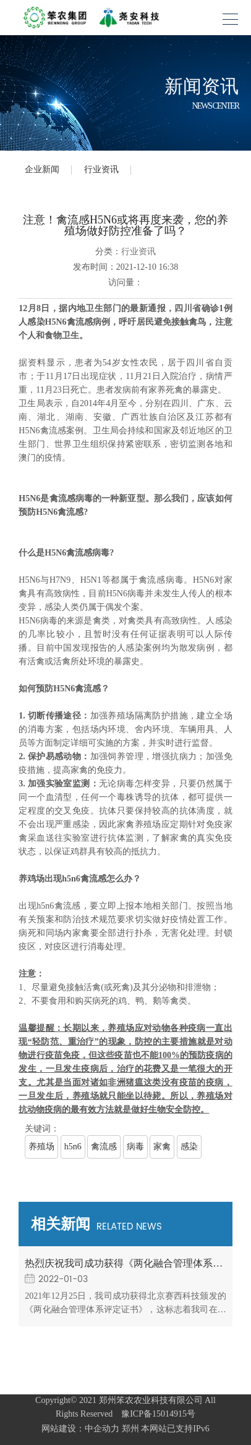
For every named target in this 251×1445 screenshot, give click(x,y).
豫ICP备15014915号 (155, 1413)
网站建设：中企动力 (80, 1428)
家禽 (162, 1146)
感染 (189, 1146)
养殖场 (41, 1146)
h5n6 (73, 1146)
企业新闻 (42, 169)
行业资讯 (101, 169)
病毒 (135, 1146)
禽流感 (104, 1146)
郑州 (130, 1428)
